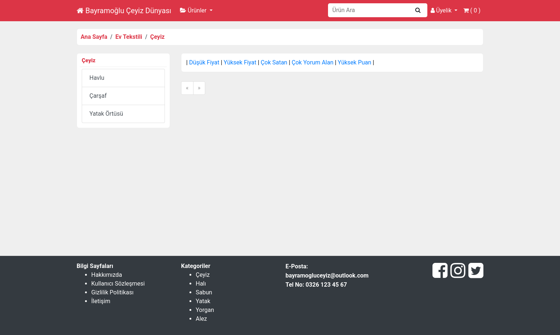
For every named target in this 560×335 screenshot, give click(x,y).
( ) (471, 10)
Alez (201, 318)
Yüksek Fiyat (240, 62)
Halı (201, 283)
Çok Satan (274, 62)
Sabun (204, 292)
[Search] (370, 10)
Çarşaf (98, 95)
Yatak (203, 301)
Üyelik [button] (442, 10)
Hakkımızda (106, 274)
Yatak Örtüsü (106, 113)
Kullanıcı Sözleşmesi (118, 283)
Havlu (96, 77)
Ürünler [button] (194, 10)
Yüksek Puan (355, 62)
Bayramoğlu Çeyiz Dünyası (124, 10)
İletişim (100, 301)
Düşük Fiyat (204, 62)
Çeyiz (157, 36)
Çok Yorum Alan (313, 62)
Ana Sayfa (94, 36)
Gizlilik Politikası (112, 292)
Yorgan (205, 309)
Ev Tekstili (128, 36)
